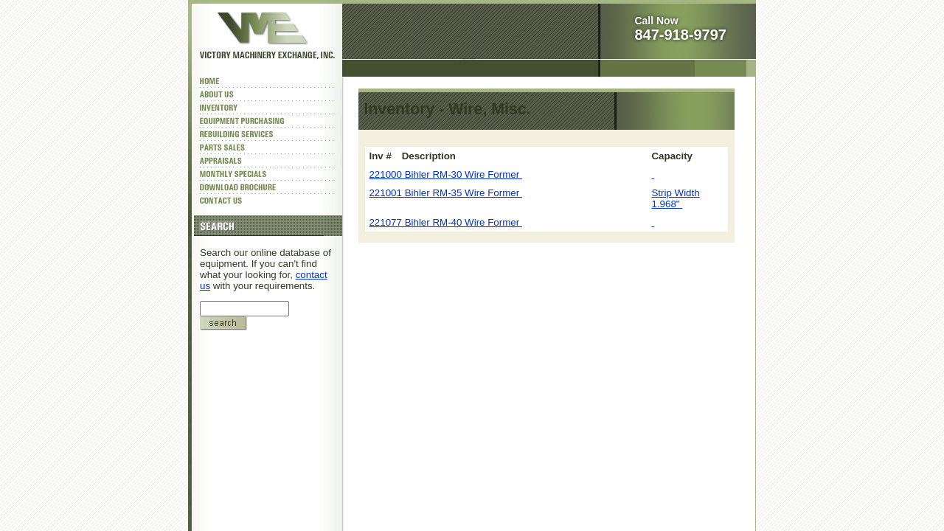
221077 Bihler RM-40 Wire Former (445, 222)
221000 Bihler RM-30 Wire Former (445, 174)
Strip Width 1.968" (675, 198)
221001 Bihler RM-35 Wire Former (445, 192)
